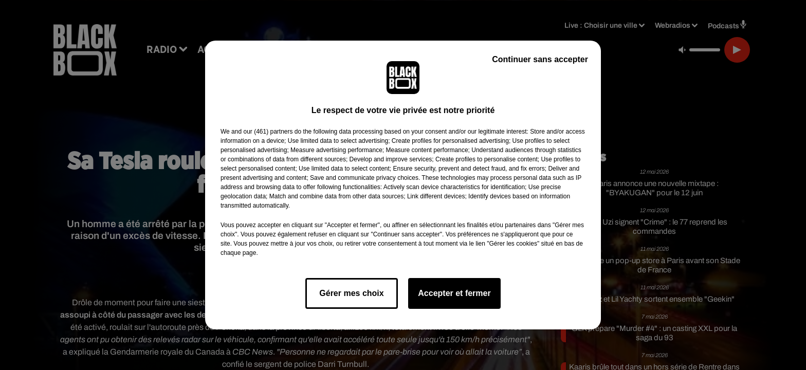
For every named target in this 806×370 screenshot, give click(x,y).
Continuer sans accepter (540, 59)
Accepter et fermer (454, 293)
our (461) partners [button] (267, 131)
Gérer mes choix (351, 293)
